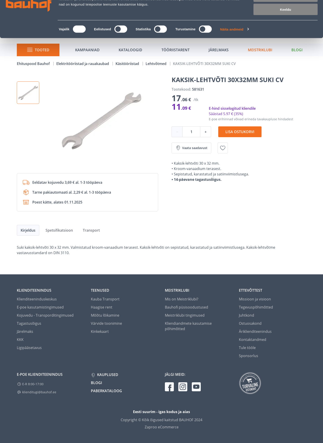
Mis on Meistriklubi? (181, 299)
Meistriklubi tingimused (185, 315)
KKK (20, 339)
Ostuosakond (250, 323)
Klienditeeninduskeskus (37, 299)
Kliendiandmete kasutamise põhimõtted (188, 326)
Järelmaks (25, 331)
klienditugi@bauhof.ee (39, 392)
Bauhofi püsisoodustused (186, 307)
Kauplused (107, 374)
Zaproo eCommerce (162, 427)
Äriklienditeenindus (255, 331)
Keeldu (285, 38)
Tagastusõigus (29, 323)
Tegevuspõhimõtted (256, 307)
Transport (91, 230)
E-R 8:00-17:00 (33, 384)
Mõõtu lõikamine (105, 315)
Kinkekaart (100, 331)
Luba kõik (285, 11)
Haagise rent (101, 307)
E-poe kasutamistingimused (40, 307)
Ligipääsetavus (29, 347)
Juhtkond (246, 315)
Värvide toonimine (106, 323)
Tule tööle (247, 347)
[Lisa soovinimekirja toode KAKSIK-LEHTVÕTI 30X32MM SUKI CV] (223, 148)
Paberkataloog (106, 390)
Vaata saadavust (191, 148)
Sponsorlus (248, 355)
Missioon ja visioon (255, 299)
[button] (28, 92)
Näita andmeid (231, 57)
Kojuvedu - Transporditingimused (45, 315)
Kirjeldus (28, 230)
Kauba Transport (105, 299)
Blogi (96, 382)
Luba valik (285, 24)
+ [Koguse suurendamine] (206, 131)
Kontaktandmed (252, 339)
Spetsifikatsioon (59, 230)
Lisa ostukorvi (239, 131)
